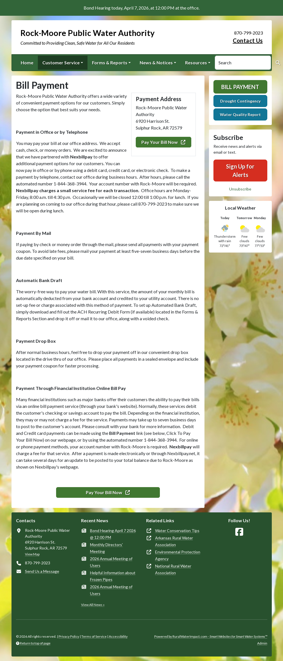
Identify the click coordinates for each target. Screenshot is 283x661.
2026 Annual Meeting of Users (111, 562)
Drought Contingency (240, 101)
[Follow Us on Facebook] (239, 532)
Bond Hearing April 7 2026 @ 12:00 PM (113, 534)
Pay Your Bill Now (163, 142)
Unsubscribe (240, 189)
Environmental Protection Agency (177, 555)
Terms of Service (94, 636)
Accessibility (118, 636)
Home (27, 62)
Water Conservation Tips (177, 530)
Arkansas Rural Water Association (174, 541)
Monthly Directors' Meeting (106, 548)
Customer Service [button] (61, 62)
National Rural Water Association (173, 569)
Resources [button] (196, 62)
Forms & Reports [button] (109, 62)
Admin (262, 643)
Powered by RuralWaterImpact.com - (210, 636)
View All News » (93, 605)
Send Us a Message (42, 571)
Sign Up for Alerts (240, 170)
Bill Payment (240, 86)
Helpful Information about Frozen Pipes (112, 576)
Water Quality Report (240, 114)
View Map (32, 554)
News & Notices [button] (156, 62)
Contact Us (248, 40)
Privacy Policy (69, 636)
